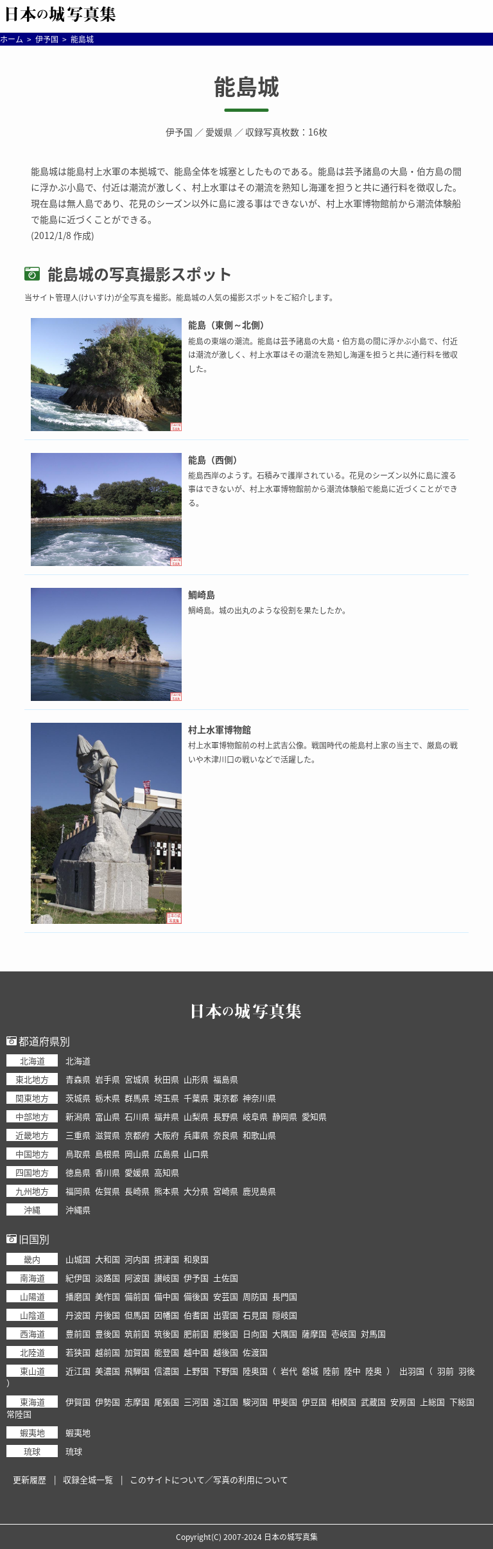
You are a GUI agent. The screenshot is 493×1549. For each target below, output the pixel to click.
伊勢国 (107, 1401)
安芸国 (225, 1296)
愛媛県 (218, 131)
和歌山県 (259, 1135)
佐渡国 (255, 1352)
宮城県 (137, 1079)
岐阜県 (255, 1116)
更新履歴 (29, 1479)
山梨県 (196, 1116)
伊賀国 (78, 1401)
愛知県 (314, 1116)
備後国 (196, 1296)
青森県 (78, 1079)
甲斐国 (284, 1401)
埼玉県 (166, 1098)
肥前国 (196, 1333)
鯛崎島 (201, 594)
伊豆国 (314, 1401)
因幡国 (166, 1315)
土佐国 (225, 1277)
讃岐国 (166, 1277)
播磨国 (78, 1296)
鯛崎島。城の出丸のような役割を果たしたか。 (269, 610)
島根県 (107, 1153)
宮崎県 (225, 1191)
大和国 (107, 1259)
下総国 (461, 1401)
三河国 (196, 1401)
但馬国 (137, 1315)
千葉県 (196, 1098)
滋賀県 (107, 1135)
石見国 (255, 1315)
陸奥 (373, 1371)
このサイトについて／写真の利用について (209, 1479)
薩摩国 (314, 1333)
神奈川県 (259, 1098)
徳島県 (78, 1172)
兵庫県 (196, 1135)
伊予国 (179, 131)
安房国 (402, 1401)
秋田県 (166, 1079)
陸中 (352, 1371)
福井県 (166, 1116)
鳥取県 (78, 1153)
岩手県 (107, 1079)
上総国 (432, 1401)
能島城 (246, 86)
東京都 (225, 1098)
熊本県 (166, 1191)
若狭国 (78, 1352)
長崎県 (137, 1191)
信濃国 (166, 1371)
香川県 (107, 1172)
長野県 (225, 1116)
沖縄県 (78, 1209)
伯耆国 (196, 1315)
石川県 (137, 1116)
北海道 (78, 1060)
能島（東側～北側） (228, 324)
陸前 (331, 1371)
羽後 (466, 1371)
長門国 (284, 1296)
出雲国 (225, 1315)
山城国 (78, 1259)
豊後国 (107, 1333)
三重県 (78, 1135)
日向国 (255, 1333)
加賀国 (137, 1352)
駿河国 (255, 1401)
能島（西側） (215, 459)
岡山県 (137, 1153)
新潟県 (78, 1116)
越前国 (107, 1352)
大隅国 (284, 1333)
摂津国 (166, 1259)
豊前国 (78, 1333)
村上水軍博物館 (219, 729)
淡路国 (107, 1277)
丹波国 (78, 1315)
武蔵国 (373, 1401)
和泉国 (196, 1259)
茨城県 (78, 1098)
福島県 (225, 1079)
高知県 (166, 1172)
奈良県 (225, 1135)
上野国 (196, 1371)
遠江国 (225, 1401)
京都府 (137, 1135)
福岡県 (78, 1191)
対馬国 (373, 1333)
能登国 (166, 1352)
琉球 (73, 1451)
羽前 (445, 1371)
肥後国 (225, 1333)
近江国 (78, 1371)
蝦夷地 (78, 1432)
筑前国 (137, 1333)
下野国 (225, 1371)
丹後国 (107, 1315)
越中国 (196, 1352)
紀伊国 (78, 1277)
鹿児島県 (259, 1191)
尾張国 (166, 1401)
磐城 (310, 1371)
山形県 (196, 1079)
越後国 (225, 1352)
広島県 (166, 1153)
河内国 (137, 1259)
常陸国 (18, 1414)
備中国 (166, 1296)
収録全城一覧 (88, 1479)
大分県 (196, 1191)
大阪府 (166, 1135)
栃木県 (107, 1098)
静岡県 (284, 1116)
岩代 (289, 1371)
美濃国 (107, 1371)
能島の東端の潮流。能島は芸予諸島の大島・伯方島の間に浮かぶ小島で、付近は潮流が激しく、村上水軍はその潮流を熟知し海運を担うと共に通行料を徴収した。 (323, 355)
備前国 (137, 1296)
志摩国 (137, 1401)
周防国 (255, 1296)
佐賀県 (107, 1191)
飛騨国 (137, 1371)
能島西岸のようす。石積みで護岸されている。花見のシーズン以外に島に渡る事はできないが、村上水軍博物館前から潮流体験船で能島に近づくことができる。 (323, 489)
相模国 (343, 1401)
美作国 (107, 1296)
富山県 (107, 1116)
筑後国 (166, 1333)
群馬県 (137, 1098)
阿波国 (137, 1277)
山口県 (196, 1153)
